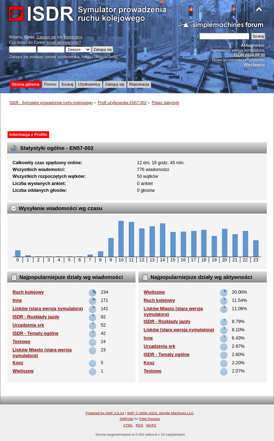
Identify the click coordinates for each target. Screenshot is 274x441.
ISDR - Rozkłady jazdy (36, 316)
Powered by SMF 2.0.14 (105, 413)
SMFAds (126, 419)
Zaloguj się (46, 37)
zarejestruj (73, 37)
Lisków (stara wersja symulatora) (48, 308)
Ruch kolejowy (28, 292)
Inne (17, 300)
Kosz (18, 362)
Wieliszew (23, 371)
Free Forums (149, 419)
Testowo (21, 341)
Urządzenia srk (28, 325)
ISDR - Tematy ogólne (35, 333)
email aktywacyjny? (63, 42)
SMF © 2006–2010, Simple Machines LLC (160, 413)
